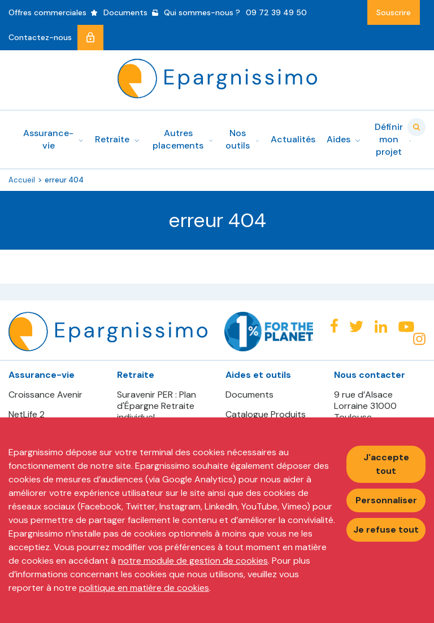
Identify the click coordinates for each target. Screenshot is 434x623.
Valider (416, 127)
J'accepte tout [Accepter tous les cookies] (386, 464)
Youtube (406, 327)
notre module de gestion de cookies (193, 561)
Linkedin (381, 326)
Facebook (334, 326)
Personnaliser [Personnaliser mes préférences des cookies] (386, 500)
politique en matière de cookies (144, 588)
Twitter (356, 327)
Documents (249, 394)
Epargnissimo (217, 78)
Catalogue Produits (265, 414)
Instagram (419, 339)
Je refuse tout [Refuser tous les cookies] (386, 529)
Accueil (21, 180)
